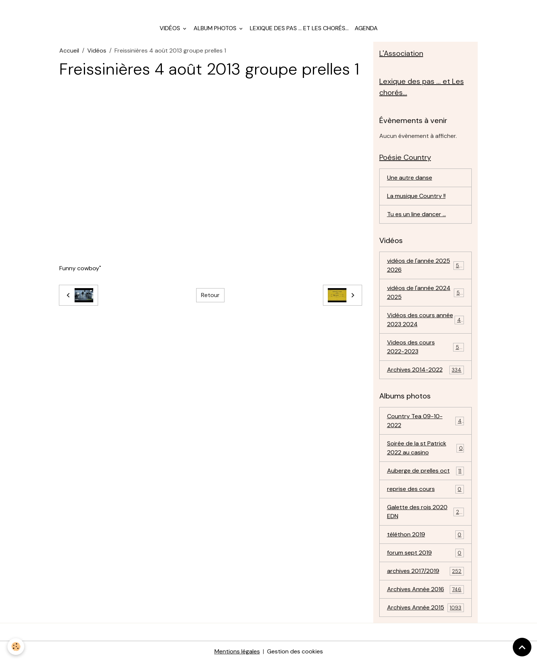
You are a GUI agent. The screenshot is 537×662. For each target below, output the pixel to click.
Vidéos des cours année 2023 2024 (425, 319)
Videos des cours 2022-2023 (425, 346)
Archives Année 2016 (425, 589)
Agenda (366, 28)
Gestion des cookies (295, 651)
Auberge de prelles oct (425, 471)
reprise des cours (425, 489)
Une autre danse (409, 178)
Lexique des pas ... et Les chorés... (299, 28)
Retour (210, 295)
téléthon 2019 (425, 534)
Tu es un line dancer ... (416, 214)
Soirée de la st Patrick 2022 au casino (425, 447)
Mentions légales (237, 651)
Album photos (216, 28)
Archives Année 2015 (425, 607)
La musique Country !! (416, 196)
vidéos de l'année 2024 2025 (425, 292)
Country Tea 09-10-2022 (425, 420)
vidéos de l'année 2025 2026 (425, 265)
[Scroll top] (522, 647)
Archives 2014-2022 (425, 370)
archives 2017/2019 (425, 571)
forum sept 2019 (425, 553)
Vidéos (171, 28)
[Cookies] (15, 646)
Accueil (69, 50)
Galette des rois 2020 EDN (425, 511)
